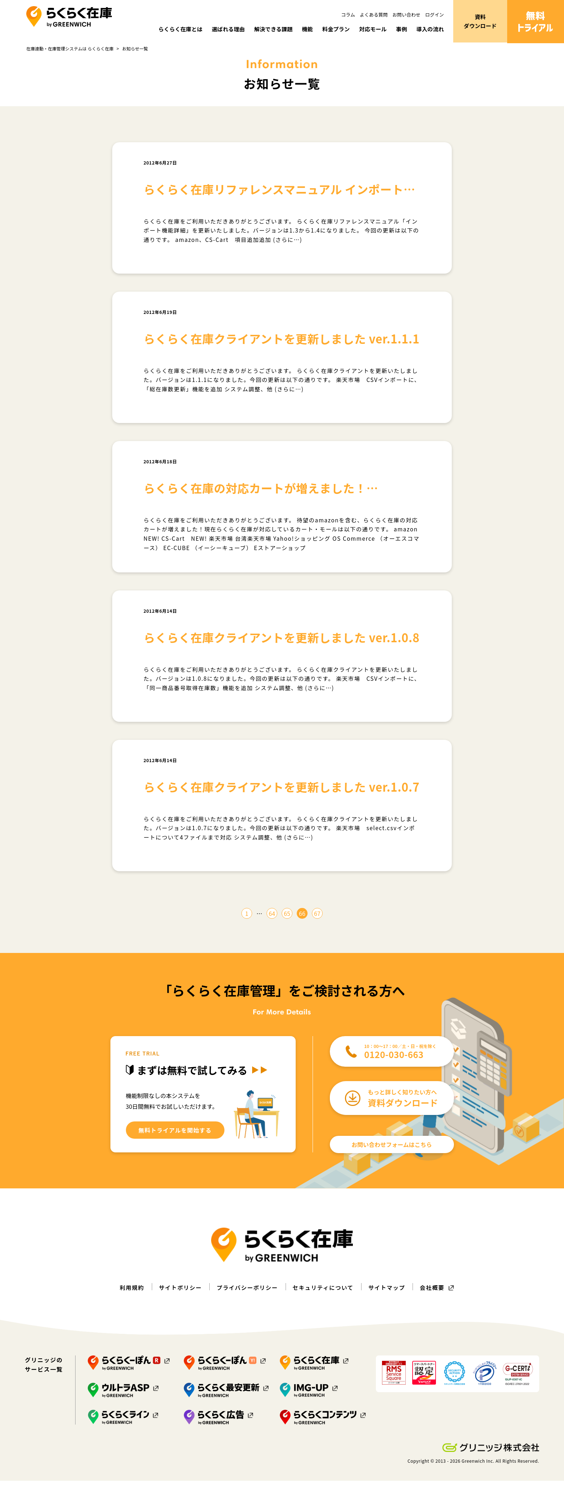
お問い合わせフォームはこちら (391, 1153)
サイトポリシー (178, 1296)
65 (287, 922)
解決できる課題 (267, 29)
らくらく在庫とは (171, 29)
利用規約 (128, 1296)
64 (272, 922)
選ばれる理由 (221, 29)
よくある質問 (374, 14)
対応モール (370, 29)
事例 (400, 29)
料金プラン (332, 29)
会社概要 (435, 1296)
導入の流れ (429, 29)
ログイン (434, 14)
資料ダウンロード (480, 22)
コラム (348, 14)
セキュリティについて (324, 1296)
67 (317, 922)
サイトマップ (389, 1296)
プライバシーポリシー (246, 1296)
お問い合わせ (406, 14)
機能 (303, 29)
